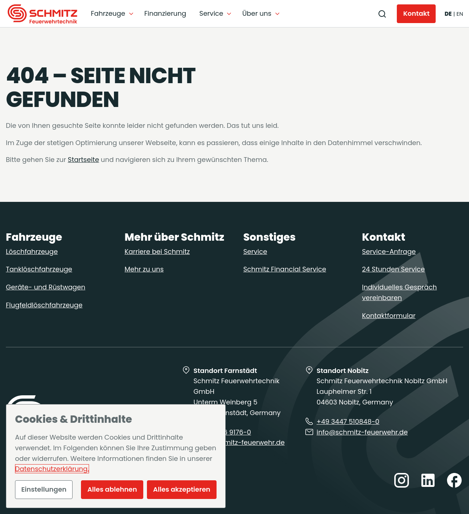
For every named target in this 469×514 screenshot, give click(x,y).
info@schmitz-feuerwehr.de (239, 442)
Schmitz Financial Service (284, 269)
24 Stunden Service (393, 269)
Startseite (83, 159)
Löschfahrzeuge (32, 251)
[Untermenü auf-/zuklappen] (112, 13)
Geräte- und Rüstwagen (45, 287)
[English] (460, 14)
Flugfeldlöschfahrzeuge (44, 305)
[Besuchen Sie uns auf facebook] (454, 481)
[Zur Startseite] (42, 13)
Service (255, 251)
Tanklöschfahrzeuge (39, 269)
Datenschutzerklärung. (52, 468)
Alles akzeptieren (181, 489)
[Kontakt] (416, 13)
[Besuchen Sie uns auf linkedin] (428, 481)
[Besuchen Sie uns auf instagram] (401, 481)
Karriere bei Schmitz (157, 251)
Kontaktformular (389, 315)
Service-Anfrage (389, 251)
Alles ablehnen (112, 489)
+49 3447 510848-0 (348, 421)
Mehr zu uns (144, 269)
